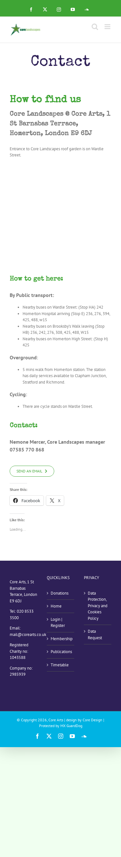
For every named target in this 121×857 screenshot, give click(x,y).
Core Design (92, 719)
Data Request (95, 634)
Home (56, 606)
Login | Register (58, 623)
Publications (61, 651)
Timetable (60, 665)
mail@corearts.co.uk (28, 634)
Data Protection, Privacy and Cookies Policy (97, 605)
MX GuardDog (71, 725)
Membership (61, 638)
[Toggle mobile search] (95, 26)
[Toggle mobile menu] (108, 26)
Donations (59, 593)
